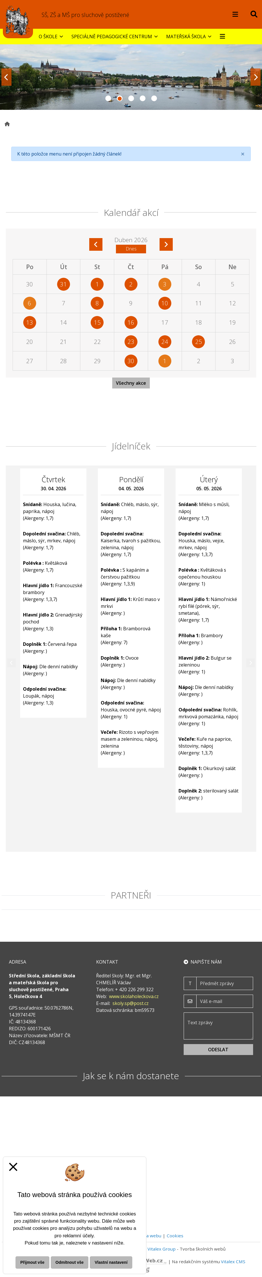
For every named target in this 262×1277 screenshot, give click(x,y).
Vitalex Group (162, 1249)
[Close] (243, 154)
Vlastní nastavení (111, 1262)
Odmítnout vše (69, 1262)
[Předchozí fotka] (6, 77)
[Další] (250, 662)
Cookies (175, 1235)
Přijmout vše (32, 1262)
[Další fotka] (256, 77)
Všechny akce (131, 383)
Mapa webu (149, 1235)
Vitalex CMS (233, 1261)
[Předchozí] (11, 662)
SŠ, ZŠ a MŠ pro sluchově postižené (85, 15)
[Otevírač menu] (235, 14)
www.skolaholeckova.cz (134, 996)
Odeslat (218, 1049)
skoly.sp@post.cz (130, 1003)
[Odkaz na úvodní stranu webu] (18, 20)
